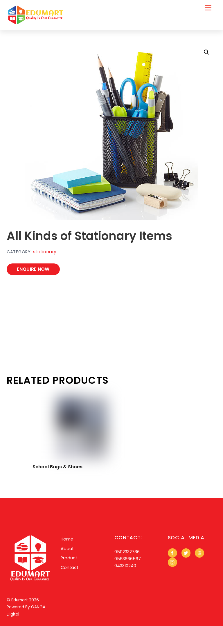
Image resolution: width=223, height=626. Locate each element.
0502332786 (127, 552)
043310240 (125, 566)
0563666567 (127, 559)
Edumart (19, 600)
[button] (206, 52)
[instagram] (172, 562)
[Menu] (208, 8)
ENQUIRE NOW (33, 269)
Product (69, 558)
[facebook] (172, 553)
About (67, 549)
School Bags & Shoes (57, 467)
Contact (69, 567)
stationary (44, 251)
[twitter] (186, 553)
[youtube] (199, 553)
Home (67, 539)
